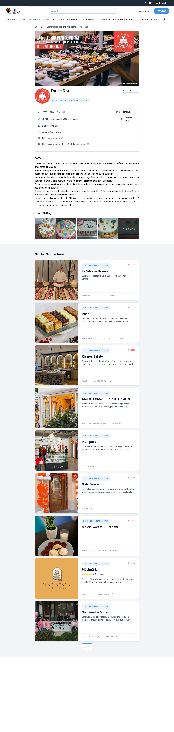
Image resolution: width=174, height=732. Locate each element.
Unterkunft (89, 19)
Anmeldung (144, 11)
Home (41, 27)
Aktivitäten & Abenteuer (66, 19)
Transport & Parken (149, 19)
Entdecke (12, 19)
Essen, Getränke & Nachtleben (117, 19)
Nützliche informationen (36, 19)
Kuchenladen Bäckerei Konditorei (61, 27)
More (87, 647)
